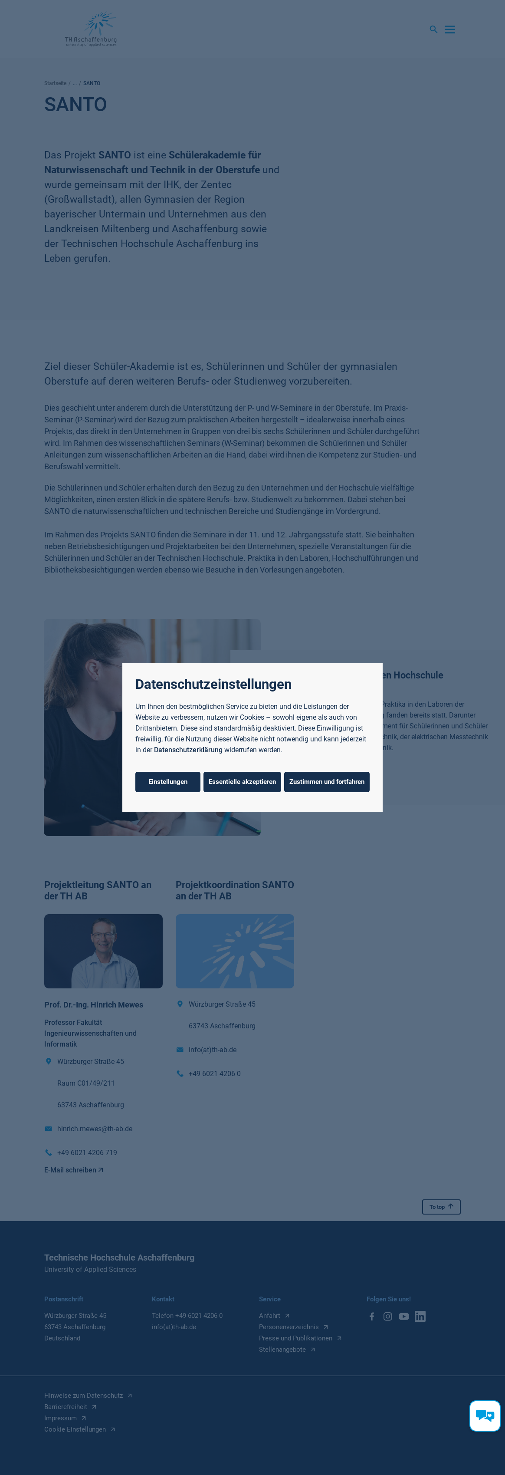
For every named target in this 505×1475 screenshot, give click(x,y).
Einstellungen (167, 782)
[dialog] (252, 737)
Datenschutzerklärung (188, 750)
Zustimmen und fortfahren (326, 782)
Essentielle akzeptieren (242, 782)
